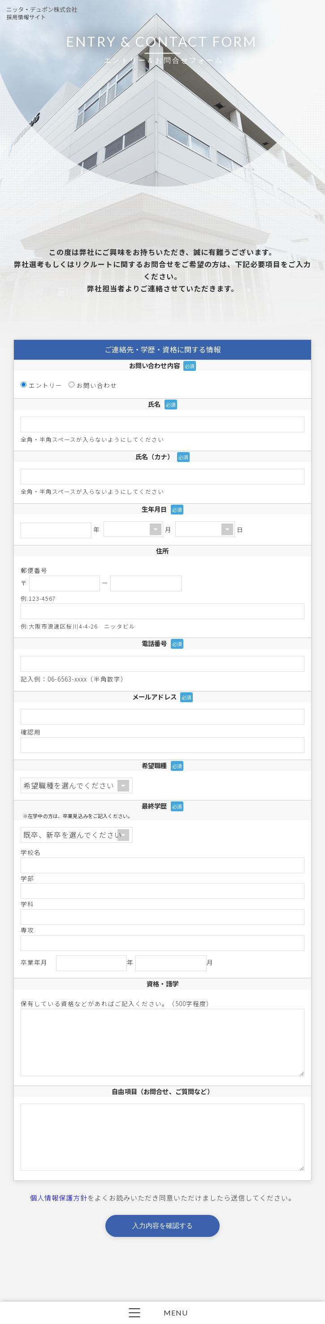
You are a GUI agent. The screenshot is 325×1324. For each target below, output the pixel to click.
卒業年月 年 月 (117, 963)
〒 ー (101, 582)
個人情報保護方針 (58, 1226)
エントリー (45, 385)
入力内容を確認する (162, 1254)
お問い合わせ (97, 385)
